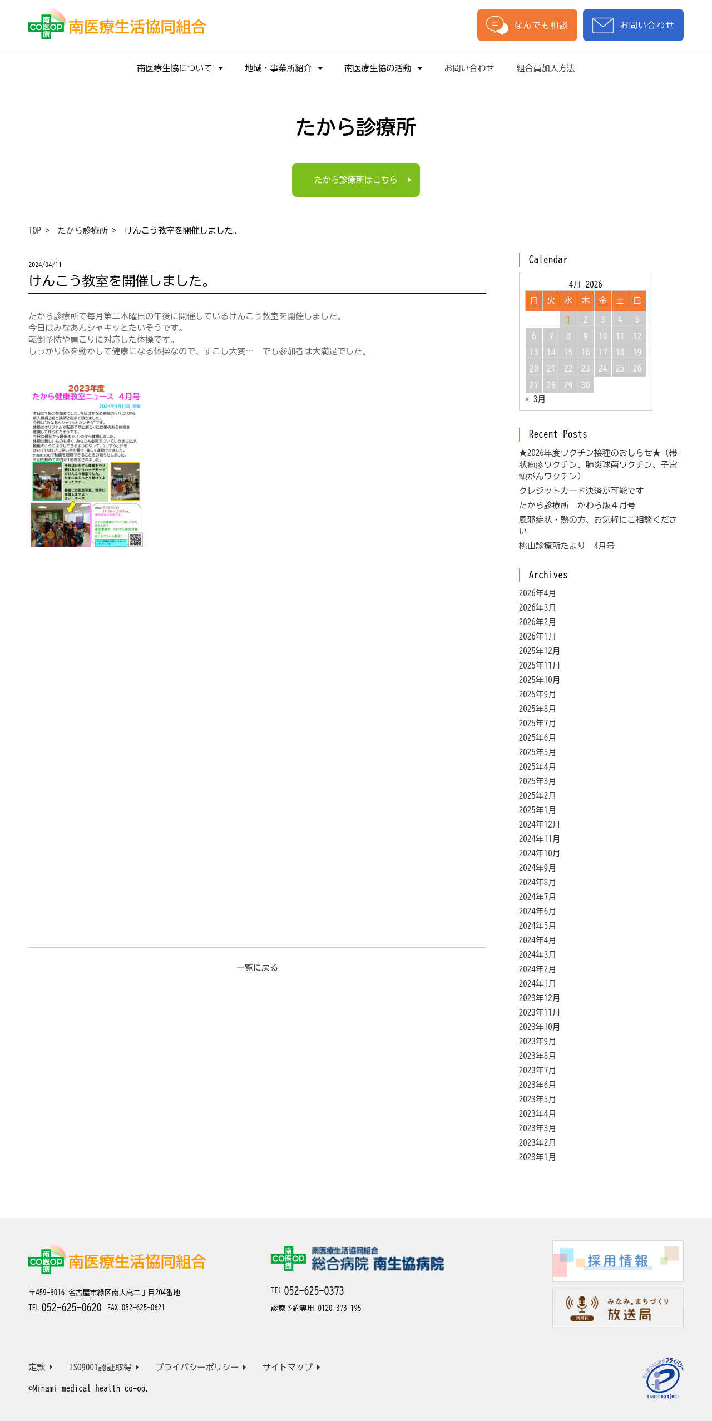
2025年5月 (538, 752)
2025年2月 (538, 795)
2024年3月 (538, 954)
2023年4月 (538, 1114)
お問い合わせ (633, 25)
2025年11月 (540, 665)
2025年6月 (538, 738)
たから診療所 (83, 230)
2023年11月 (540, 1012)
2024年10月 (540, 853)
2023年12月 (540, 998)
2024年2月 (538, 969)
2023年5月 (538, 1099)
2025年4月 (538, 767)
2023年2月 (538, 1142)
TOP (34, 230)
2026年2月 (538, 622)
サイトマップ (291, 1367)
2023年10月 (540, 1027)
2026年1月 (538, 636)
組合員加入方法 (546, 68)
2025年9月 (538, 694)
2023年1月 (538, 1157)
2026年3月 (538, 607)
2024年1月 (538, 983)
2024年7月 (538, 897)
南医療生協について (180, 68)
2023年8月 (538, 1056)
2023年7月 (538, 1070)
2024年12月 (540, 824)
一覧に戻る (257, 967)
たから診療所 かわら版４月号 (577, 505)
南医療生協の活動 (383, 68)
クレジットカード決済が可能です (581, 491)
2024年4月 (538, 940)
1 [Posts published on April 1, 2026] (568, 319)
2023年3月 (538, 1128)
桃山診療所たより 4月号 (567, 546)
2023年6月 (538, 1085)
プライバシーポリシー (200, 1367)
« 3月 (535, 399)
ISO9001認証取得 (104, 1367)
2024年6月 (538, 911)
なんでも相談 (527, 25)
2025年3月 (538, 781)
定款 (40, 1367)
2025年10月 (540, 680)
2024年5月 (538, 926)
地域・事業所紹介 (284, 68)
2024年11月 (540, 839)
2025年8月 (538, 709)
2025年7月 (538, 723)
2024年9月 (538, 868)
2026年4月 (538, 593)
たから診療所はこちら (356, 180)
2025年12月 (540, 651)
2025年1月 (538, 810)
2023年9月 (538, 1041)
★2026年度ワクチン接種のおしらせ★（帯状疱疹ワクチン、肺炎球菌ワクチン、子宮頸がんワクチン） (598, 465)
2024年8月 (538, 882)
